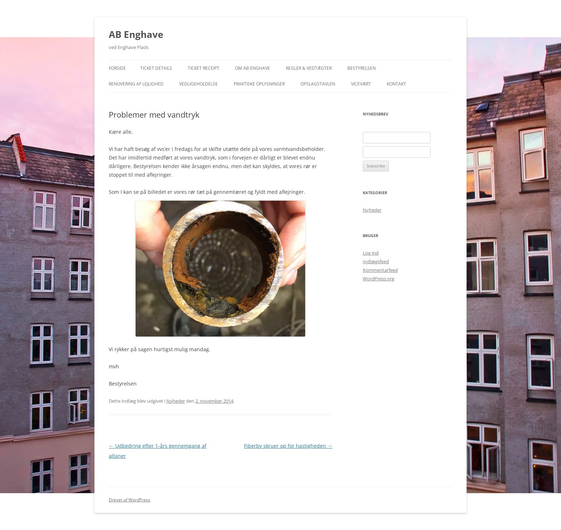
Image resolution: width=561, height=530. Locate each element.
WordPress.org (378, 278)
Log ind (371, 253)
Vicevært (361, 84)
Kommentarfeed (380, 270)
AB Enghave (136, 34)
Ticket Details (156, 68)
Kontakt (396, 84)
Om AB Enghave (252, 68)
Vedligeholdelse (198, 84)
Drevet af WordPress (129, 500)
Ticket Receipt (203, 68)
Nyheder (175, 401)
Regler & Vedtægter (309, 68)
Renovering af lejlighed (136, 84)
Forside (117, 68)
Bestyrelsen (361, 68)
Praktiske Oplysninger (259, 84)
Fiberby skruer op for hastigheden (288, 445)
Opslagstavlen (318, 84)
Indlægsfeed (376, 261)
